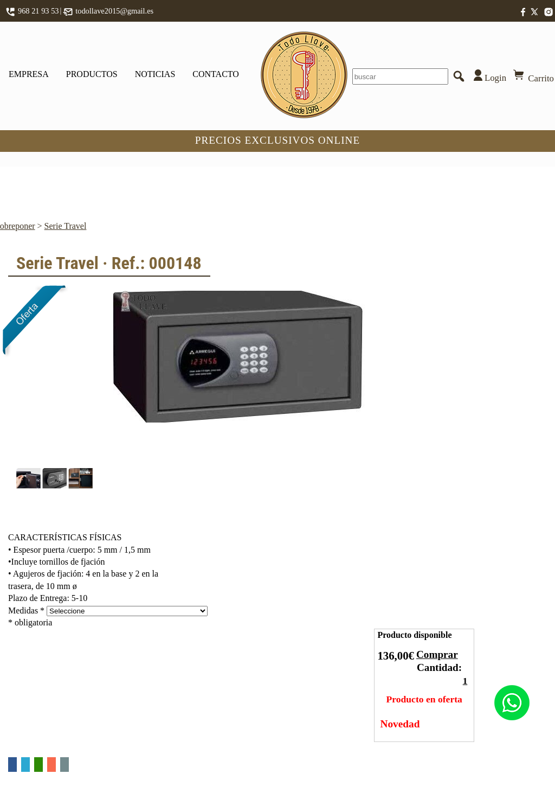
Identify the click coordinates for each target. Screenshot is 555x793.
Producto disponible (414, 634)
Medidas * (26, 610)
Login (488, 76)
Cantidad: (439, 667)
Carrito (533, 76)
